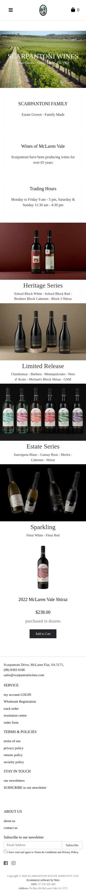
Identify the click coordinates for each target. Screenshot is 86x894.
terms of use (12, 741)
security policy (14, 762)
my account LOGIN (17, 694)
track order (11, 708)
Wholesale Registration (20, 701)
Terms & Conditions (45, 852)
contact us (10, 828)
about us (9, 821)
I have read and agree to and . (41, 852)
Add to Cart (42, 634)
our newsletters (14, 780)
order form (11, 722)
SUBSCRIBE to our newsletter (25, 787)
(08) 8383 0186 (14, 670)
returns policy (13, 755)
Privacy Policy (70, 852)
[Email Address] (33, 845)
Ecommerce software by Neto (43, 880)
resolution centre (15, 715)
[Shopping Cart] (75, 10)
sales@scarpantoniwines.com (24, 675)
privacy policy (13, 748)
